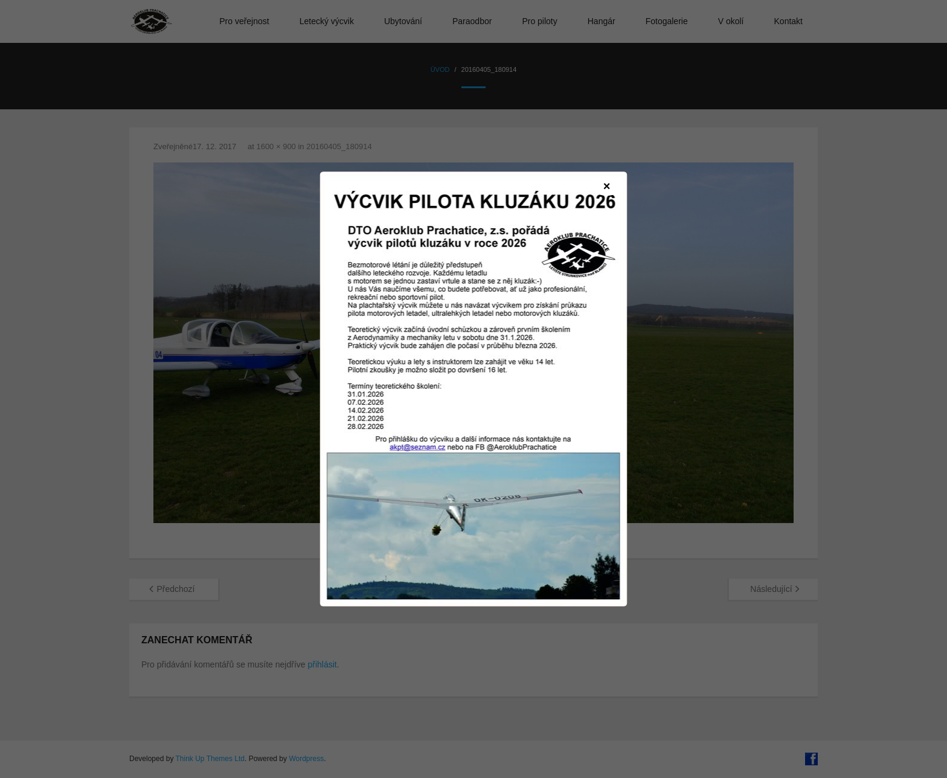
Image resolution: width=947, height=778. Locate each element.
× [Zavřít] (607, 186)
